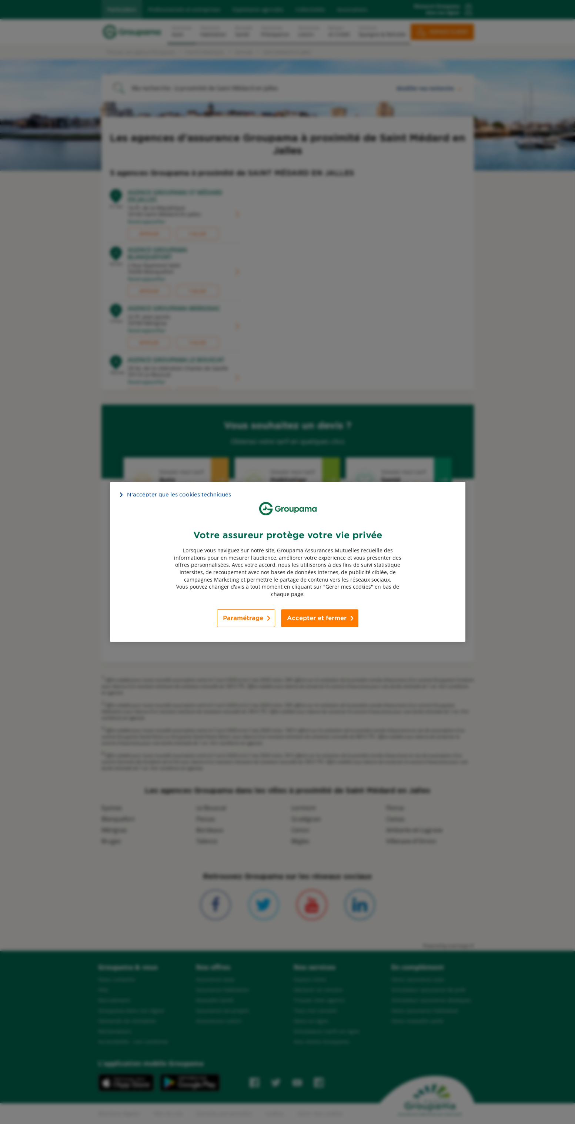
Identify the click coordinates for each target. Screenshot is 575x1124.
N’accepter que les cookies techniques (179, 495)
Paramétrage (243, 618)
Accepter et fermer (317, 618)
